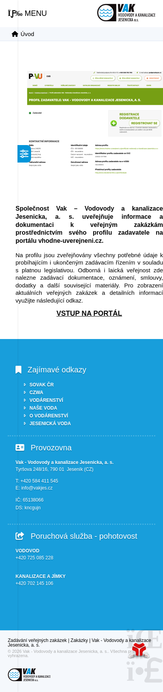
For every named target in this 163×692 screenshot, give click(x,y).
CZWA (36, 392)
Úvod (126, 12)
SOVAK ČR (41, 385)
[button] (27, 13)
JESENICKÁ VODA (50, 423)
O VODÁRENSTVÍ (48, 416)
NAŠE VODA (43, 408)
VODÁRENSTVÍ (46, 400)
